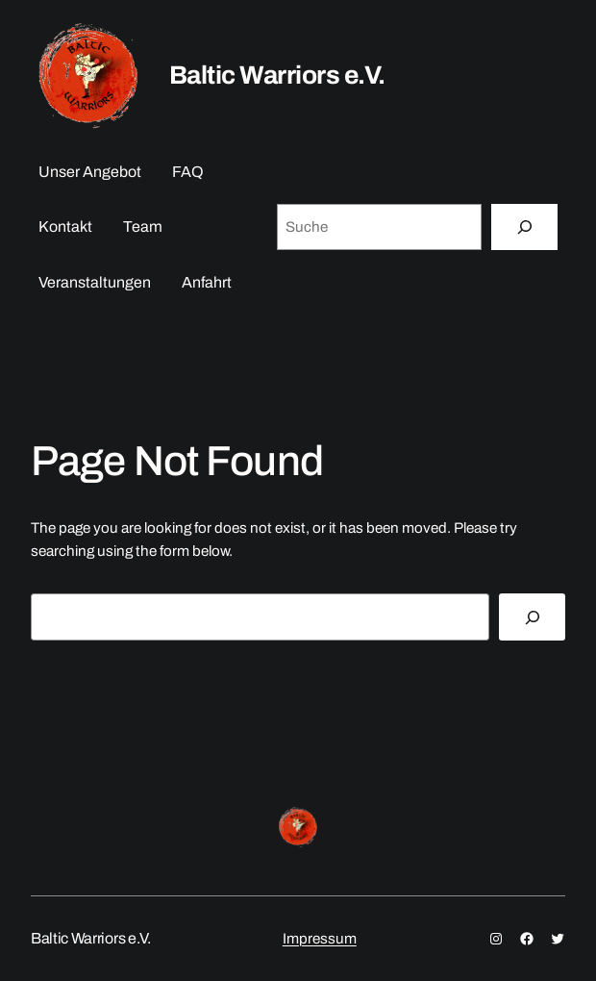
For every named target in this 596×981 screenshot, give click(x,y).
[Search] (532, 616)
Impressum (320, 938)
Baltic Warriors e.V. (277, 75)
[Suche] (524, 227)
